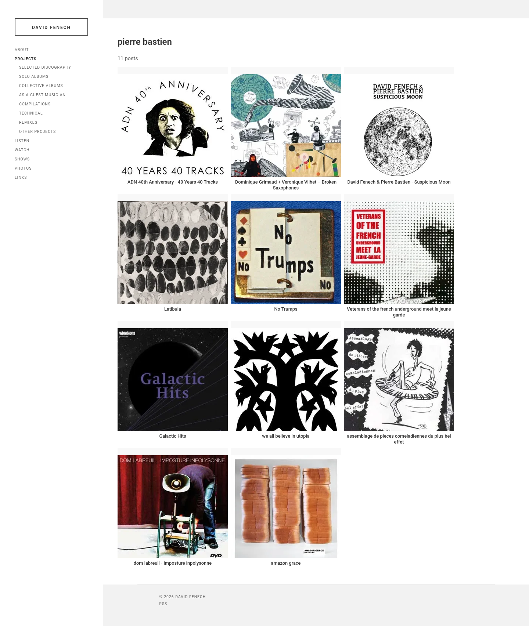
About (22, 49)
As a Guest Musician (42, 95)
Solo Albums (33, 76)
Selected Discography (45, 67)
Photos (23, 168)
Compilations (35, 104)
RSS (163, 603)
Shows (22, 159)
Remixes (28, 122)
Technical (31, 113)
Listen (22, 140)
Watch (22, 150)
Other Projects (37, 131)
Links (21, 177)
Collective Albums (41, 85)
